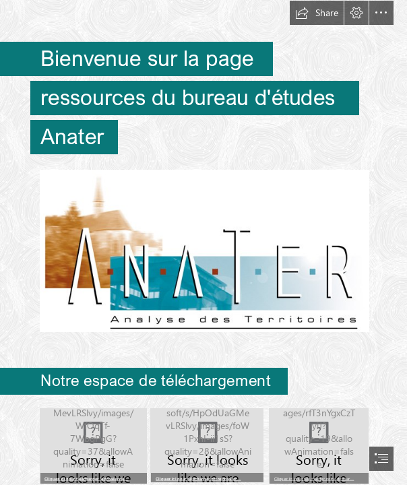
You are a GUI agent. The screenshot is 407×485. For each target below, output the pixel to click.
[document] (203, 242)
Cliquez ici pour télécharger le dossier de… (86, 478)
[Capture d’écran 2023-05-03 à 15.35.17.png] (92, 445)
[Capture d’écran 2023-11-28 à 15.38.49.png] (318, 445)
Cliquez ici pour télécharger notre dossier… (198, 478)
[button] (317, 13)
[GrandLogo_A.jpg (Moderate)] (204, 250)
